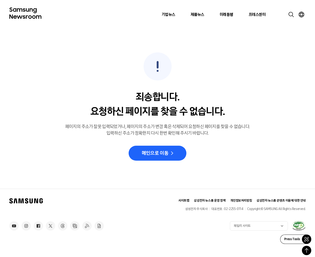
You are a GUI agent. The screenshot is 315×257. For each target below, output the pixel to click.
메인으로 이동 (155, 153)
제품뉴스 (197, 14)
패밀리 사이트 (242, 226)
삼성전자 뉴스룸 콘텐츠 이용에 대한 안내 (281, 201)
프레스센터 (257, 14)
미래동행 (226, 14)
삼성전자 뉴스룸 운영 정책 (209, 201)
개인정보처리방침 (241, 201)
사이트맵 (183, 201)
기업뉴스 (168, 14)
